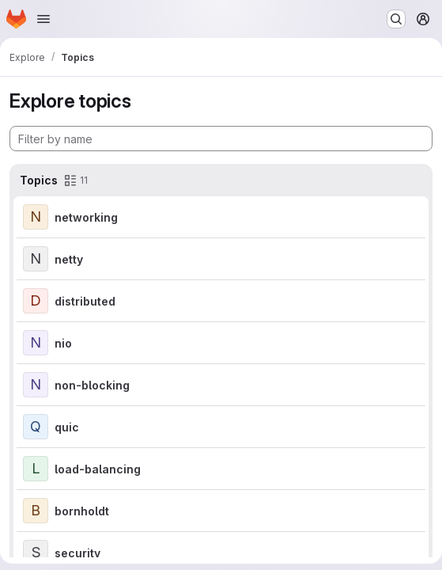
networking (86, 217)
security (77, 553)
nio (63, 343)
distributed (85, 301)
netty (69, 259)
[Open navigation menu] (43, 19)
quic (67, 427)
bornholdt (82, 511)
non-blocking (92, 385)
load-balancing (98, 469)
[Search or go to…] (396, 19)
